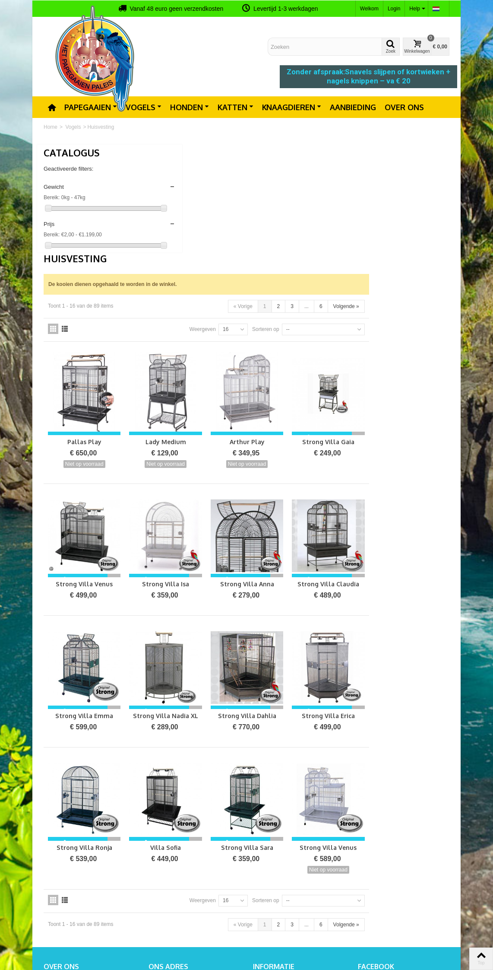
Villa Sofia (261, 711)
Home (50, 127)
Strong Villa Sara (336, 711)
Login (394, 9)
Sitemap (265, 869)
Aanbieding (353, 107)
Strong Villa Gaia (412, 326)
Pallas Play (186, 326)
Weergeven (283, 220)
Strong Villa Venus (186, 461)
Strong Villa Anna (336, 461)
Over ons (404, 107)
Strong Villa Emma (186, 586)
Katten (235, 107)
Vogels (143, 107)
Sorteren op (346, 220)
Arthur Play (336, 326)
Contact (265, 861)
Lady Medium (261, 326)
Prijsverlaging (271, 843)
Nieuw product (272, 852)
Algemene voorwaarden (283, 878)
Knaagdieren (291, 107)
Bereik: (52, 197)
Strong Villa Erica (411, 586)
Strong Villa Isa (261, 461)
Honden (189, 107)
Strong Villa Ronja (186, 711)
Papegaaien (90, 107)
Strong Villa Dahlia (336, 586)
